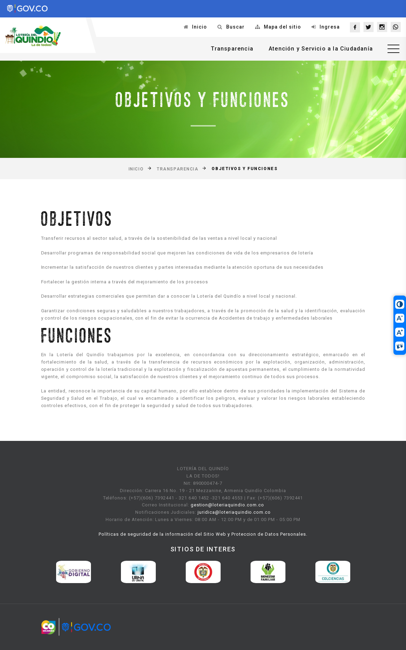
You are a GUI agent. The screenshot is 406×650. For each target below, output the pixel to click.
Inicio (199, 27)
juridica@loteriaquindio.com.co (234, 512)
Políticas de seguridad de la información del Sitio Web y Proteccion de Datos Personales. (203, 534)
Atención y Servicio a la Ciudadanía (321, 48)
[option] (73, 572)
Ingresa (330, 27)
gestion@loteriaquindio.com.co (227, 504)
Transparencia (232, 48)
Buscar (235, 27)
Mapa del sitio (282, 27)
